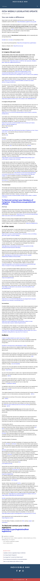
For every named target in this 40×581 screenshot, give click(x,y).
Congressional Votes (8, 538)
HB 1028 (7, 443)
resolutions (4, 522)
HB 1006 (4, 433)
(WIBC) (10, 389)
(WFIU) (9, 375)
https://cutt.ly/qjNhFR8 (7, 474)
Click (12, 29)
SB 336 (3, 498)
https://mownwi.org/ (18, 45)
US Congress (11, 539)
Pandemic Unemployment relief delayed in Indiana (14, 345)
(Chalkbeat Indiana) (11, 383)
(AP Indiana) (14, 480)
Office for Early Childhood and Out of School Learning (17, 404)
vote (7, 127)
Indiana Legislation (18, 538)
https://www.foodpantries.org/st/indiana (26, 42)
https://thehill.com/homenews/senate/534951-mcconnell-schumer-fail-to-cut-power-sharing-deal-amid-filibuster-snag (19, 174)
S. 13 (6, 175)
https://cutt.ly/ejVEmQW (7, 277)
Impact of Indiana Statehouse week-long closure (14, 338)
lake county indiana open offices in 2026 (13, 561)
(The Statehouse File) (7, 463)
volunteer (10, 39)
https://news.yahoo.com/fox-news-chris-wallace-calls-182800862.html (19, 98)
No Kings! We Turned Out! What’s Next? (13, 557)
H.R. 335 (4, 139)
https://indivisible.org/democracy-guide (26, 21)
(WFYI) (8, 406)
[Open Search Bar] (37, 6)
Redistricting (5, 539)
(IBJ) (32, 356)
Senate (29, 145)
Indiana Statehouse (28, 538)
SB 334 (19, 483)
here (19, 462)
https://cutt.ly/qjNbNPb (31, 223)
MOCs (34, 538)
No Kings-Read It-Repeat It (10, 555)
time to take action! (7, 543)
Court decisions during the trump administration (15, 559)
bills (23, 520)
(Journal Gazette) (15, 363)
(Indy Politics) (9, 369)
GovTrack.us (5, 180)
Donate (4, 39)
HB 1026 (14, 443)
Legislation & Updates (8, 536)
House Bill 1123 (15, 469)
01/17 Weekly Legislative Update (11, 541)
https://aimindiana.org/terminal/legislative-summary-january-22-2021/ (19, 513)
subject (30, 520)
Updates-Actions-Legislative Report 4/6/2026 (14, 552)
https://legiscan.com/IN (7, 517)
